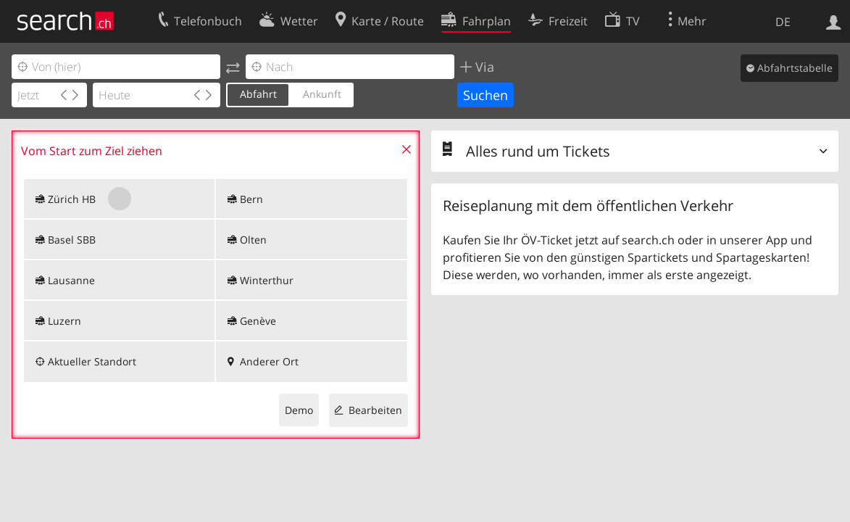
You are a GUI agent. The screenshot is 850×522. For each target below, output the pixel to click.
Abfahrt (258, 94)
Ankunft (322, 94)
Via (483, 66)
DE (783, 22)
